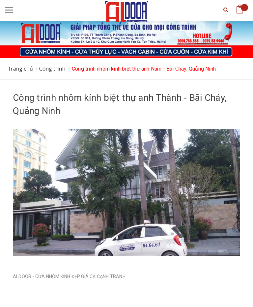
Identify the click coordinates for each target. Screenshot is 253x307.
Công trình (52, 68)
